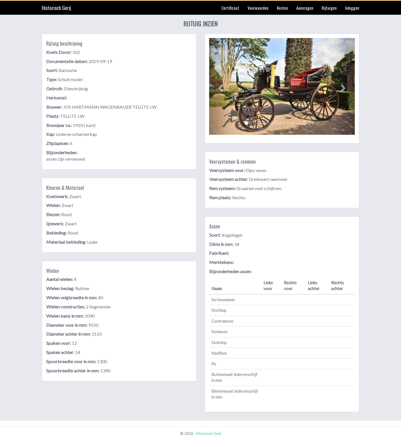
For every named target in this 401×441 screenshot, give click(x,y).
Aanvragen (304, 8)
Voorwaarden (258, 8)
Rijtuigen (329, 8)
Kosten (282, 8)
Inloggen (352, 8)
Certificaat (230, 8)
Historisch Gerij (56, 7)
